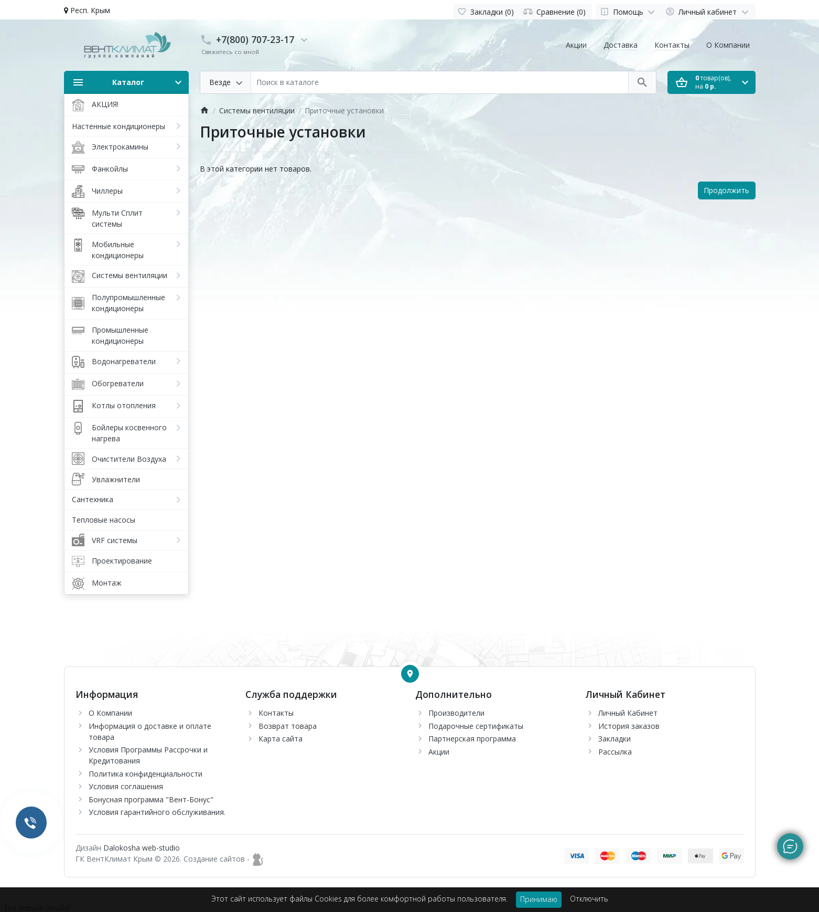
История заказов (629, 726)
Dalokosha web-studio (141, 848)
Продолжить (726, 190)
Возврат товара (287, 726)
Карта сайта (280, 739)
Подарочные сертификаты (475, 726)
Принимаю (538, 899)
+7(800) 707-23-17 (255, 39)
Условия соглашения (126, 786)
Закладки (614, 739)
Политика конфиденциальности (145, 774)
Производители (456, 713)
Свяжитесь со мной (230, 52)
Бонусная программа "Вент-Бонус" (151, 799)
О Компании (728, 45)
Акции (576, 45)
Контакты (671, 45)
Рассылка (615, 752)
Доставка (621, 45)
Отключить (589, 899)
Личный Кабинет (628, 713)
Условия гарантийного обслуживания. (157, 812)
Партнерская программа (472, 739)
